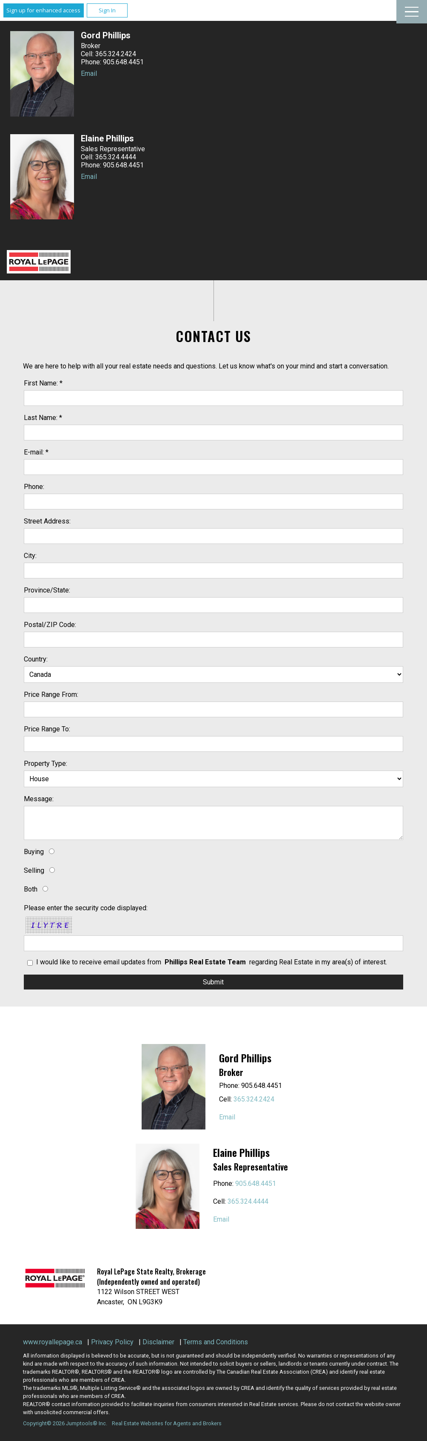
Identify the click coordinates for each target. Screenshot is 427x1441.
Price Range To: (47, 729)
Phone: (34, 487)
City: (30, 556)
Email (89, 73)
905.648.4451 (255, 1183)
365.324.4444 (248, 1201)
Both (30, 889)
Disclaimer (158, 1342)
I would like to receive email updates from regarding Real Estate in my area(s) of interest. (211, 962)
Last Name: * (43, 418)
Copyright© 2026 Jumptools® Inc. (65, 1423)
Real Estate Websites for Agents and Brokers (167, 1423)
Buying (34, 852)
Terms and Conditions (215, 1342)
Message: (39, 799)
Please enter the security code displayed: (86, 908)
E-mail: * (36, 452)
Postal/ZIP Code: (50, 625)
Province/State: (47, 590)
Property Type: (45, 763)
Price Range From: (51, 694)
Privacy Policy (112, 1342)
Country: (36, 659)
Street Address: (47, 521)
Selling (34, 870)
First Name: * (43, 383)
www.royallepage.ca (52, 1342)
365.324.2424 (253, 1099)
